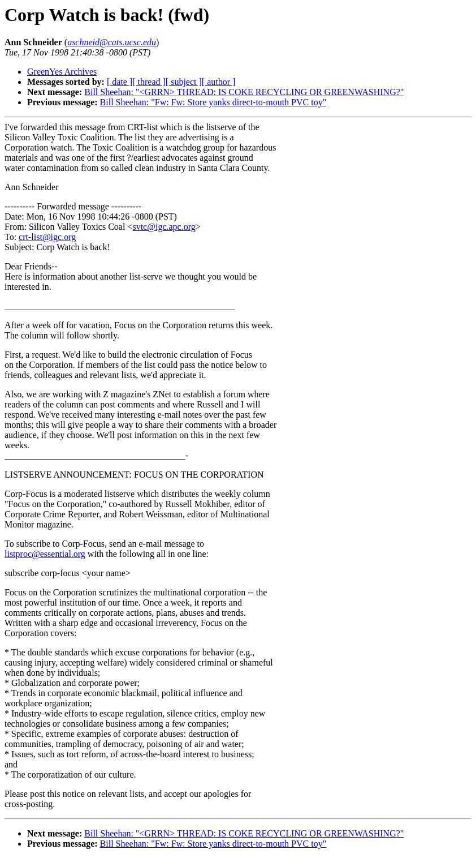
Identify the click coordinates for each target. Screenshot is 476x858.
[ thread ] (149, 82)
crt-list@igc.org (47, 237)
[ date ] (119, 82)
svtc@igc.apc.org (163, 226)
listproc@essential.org (45, 554)
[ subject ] (184, 82)
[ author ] (219, 82)
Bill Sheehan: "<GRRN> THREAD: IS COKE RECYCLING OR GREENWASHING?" (244, 92)
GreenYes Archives (62, 71)
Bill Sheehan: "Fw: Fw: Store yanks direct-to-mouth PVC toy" (213, 102)
